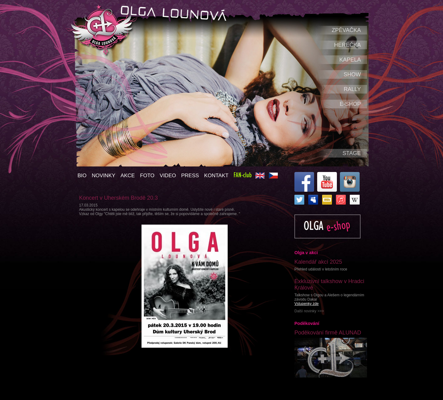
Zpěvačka (346, 30)
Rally (352, 89)
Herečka (347, 45)
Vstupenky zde (306, 304)
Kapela (350, 60)
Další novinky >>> (309, 311)
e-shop (350, 104)
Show (352, 74)
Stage (351, 153)
